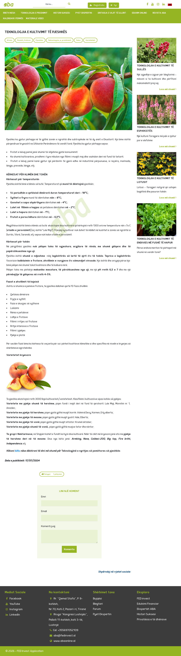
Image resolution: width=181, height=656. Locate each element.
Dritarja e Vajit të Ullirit (112, 13)
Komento (69, 549)
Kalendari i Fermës (13, 18)
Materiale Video (35, 18)
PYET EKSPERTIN (84, 13)
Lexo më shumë (167, 89)
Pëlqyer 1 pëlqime (52, 474)
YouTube (12, 604)
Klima (9, 40)
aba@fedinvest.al (62, 635)
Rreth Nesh (9, 13)
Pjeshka (39, 40)
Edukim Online (140, 13)
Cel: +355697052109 (63, 630)
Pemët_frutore (24, 40)
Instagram (13, 609)
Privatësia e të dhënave (151, 619)
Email (44, 511)
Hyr (114, 5)
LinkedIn (12, 614)
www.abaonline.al (62, 641)
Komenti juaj (48, 526)
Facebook (13, 598)
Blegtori (98, 604)
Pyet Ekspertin (102, 614)
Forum (97, 609)
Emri (43, 496)
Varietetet (90, 40)
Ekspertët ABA (146, 609)
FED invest (143, 598)
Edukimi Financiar (148, 604)
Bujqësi (97, 598)
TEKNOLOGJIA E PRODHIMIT (35, 13)
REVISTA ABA (159, 13)
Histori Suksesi (62, 13)
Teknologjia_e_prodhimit (59, 40)
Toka (78, 40)
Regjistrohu (97, 5)
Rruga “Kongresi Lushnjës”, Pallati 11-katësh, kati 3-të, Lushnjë (68, 620)
